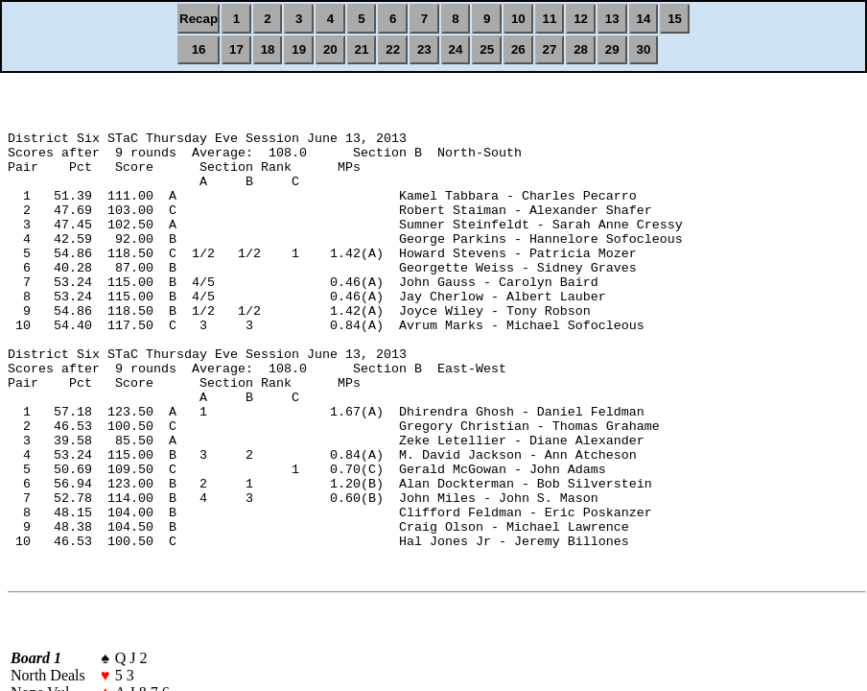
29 (612, 49)
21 (362, 49)
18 (268, 49)
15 (675, 19)
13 (612, 19)
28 (581, 49)
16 (199, 49)
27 (550, 49)
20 (330, 49)
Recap (198, 19)
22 (393, 49)
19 (299, 49)
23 (424, 49)
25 (487, 49)
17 (236, 49)
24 (456, 49)
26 (518, 49)
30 (644, 49)
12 (581, 19)
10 (518, 19)
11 (550, 19)
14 (644, 19)
